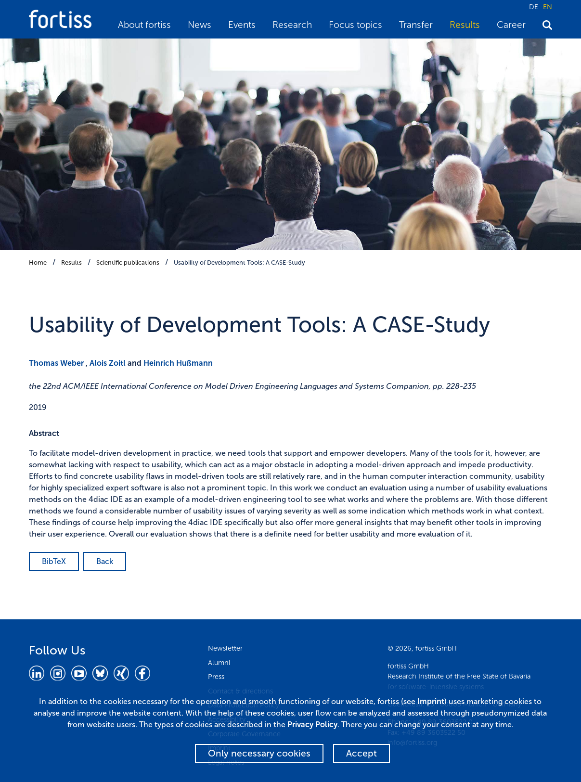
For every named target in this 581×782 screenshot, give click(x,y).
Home (38, 262)
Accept (361, 753)
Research (292, 24)
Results (465, 24)
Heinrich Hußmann (178, 363)
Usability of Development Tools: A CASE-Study (239, 262)
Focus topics (355, 24)
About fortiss (144, 24)
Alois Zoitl (108, 363)
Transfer (416, 24)
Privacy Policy (312, 724)
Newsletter (225, 648)
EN (547, 6)
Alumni (219, 662)
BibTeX (54, 561)
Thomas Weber (56, 363)
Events (242, 24)
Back (104, 561)
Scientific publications (127, 262)
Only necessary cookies (259, 753)
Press (216, 676)
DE (533, 6)
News (199, 24)
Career (511, 24)
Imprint (430, 701)
